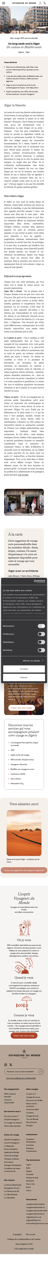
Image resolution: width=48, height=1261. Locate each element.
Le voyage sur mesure (13, 1122)
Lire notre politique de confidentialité (21, 1078)
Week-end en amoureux (31, 1104)
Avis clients (8, 1162)
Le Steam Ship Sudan (13, 1184)
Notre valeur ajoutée (12, 1125)
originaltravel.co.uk (33, 1217)
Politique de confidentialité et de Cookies (24, 1239)
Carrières (30, 1145)
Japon (28, 1164)
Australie (29, 1174)
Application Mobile (11, 1152)
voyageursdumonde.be (35, 1204)
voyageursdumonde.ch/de (36, 1210)
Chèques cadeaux (11, 1158)
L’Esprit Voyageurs (11, 1119)
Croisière (30, 1112)
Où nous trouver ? (11, 1116)
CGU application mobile (24, 1248)
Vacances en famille (34, 1100)
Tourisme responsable (9, 1101)
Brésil (28, 1187)
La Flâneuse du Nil (11, 1191)
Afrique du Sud (32, 1177)
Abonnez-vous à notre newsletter (20, 1071)
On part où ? (31, 1093)
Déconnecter (31, 1122)
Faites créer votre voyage (21, 707)
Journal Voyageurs (11, 1142)
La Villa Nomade (10, 1194)
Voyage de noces (33, 1097)
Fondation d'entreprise (31, 1140)
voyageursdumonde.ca (35, 1213)
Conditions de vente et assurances (12, 1169)
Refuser (24, 677)
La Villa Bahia (9, 1197)
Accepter (24, 669)
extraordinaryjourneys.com (37, 1223)
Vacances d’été (32, 1109)
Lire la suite (23, 475)
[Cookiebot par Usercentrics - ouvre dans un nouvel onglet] (34, 581)
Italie (28, 1167)
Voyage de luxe (32, 1115)
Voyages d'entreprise (12, 1165)
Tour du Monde (32, 1119)
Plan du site (30, 1234)
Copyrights (17, 1234)
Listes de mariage (11, 1155)
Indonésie (30, 1180)
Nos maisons (9, 1180)
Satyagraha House (11, 1188)
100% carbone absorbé (10, 1095)
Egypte (29, 1171)
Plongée (29, 1125)
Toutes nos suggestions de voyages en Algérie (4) (24, 870)
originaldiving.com (33, 1220)
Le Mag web (9, 1146)
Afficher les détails (31, 661)
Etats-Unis (30, 1184)
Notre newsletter (11, 1149)
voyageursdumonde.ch (35, 1207)
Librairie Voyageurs (12, 1139)
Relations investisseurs (31, 1149)
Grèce (28, 1190)
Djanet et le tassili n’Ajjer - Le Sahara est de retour (23, 860)
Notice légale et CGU (24, 1244)
